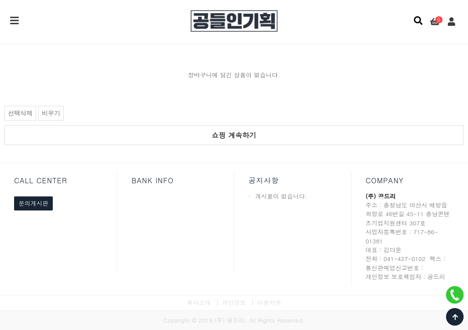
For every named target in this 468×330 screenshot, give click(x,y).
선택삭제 (20, 113)
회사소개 (199, 302)
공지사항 (264, 180)
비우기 (51, 113)
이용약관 (269, 302)
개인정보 (234, 302)
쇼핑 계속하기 (234, 135)
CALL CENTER (40, 180)
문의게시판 (33, 203)
